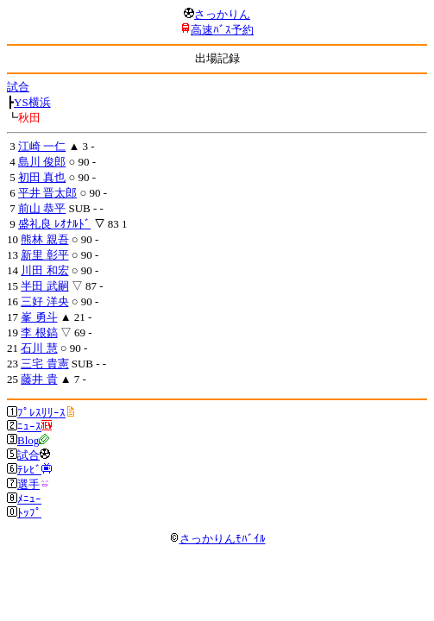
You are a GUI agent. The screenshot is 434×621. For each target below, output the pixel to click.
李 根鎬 (39, 332)
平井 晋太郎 (47, 192)
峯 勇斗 (39, 316)
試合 (18, 86)
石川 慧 (39, 348)
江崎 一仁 (42, 146)
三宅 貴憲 (44, 363)
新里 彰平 (44, 254)
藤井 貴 (39, 379)
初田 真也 (42, 177)
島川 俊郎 (42, 161)
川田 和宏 (44, 270)
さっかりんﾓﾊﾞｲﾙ (217, 538)
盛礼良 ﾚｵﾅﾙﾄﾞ (54, 223)
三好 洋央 (44, 301)
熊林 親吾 (44, 239)
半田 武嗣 (44, 285)
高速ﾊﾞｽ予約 (222, 29)
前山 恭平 (42, 208)
